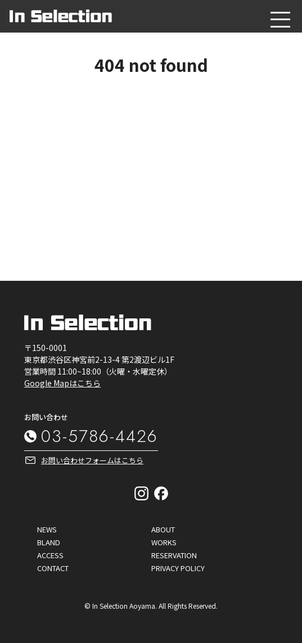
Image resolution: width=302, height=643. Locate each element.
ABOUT (163, 529)
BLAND (48, 542)
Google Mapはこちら (62, 383)
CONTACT (53, 568)
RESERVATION (174, 555)
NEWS (47, 529)
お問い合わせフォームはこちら (92, 460)
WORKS (164, 542)
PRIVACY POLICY (178, 568)
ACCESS (50, 555)
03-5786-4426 (99, 436)
